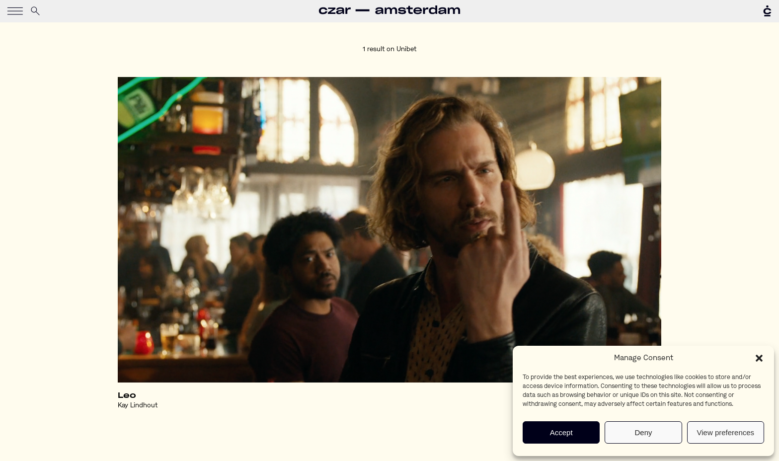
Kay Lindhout (137, 405)
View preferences (726, 432)
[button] (759, 358)
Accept (561, 432)
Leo (127, 395)
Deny (643, 432)
